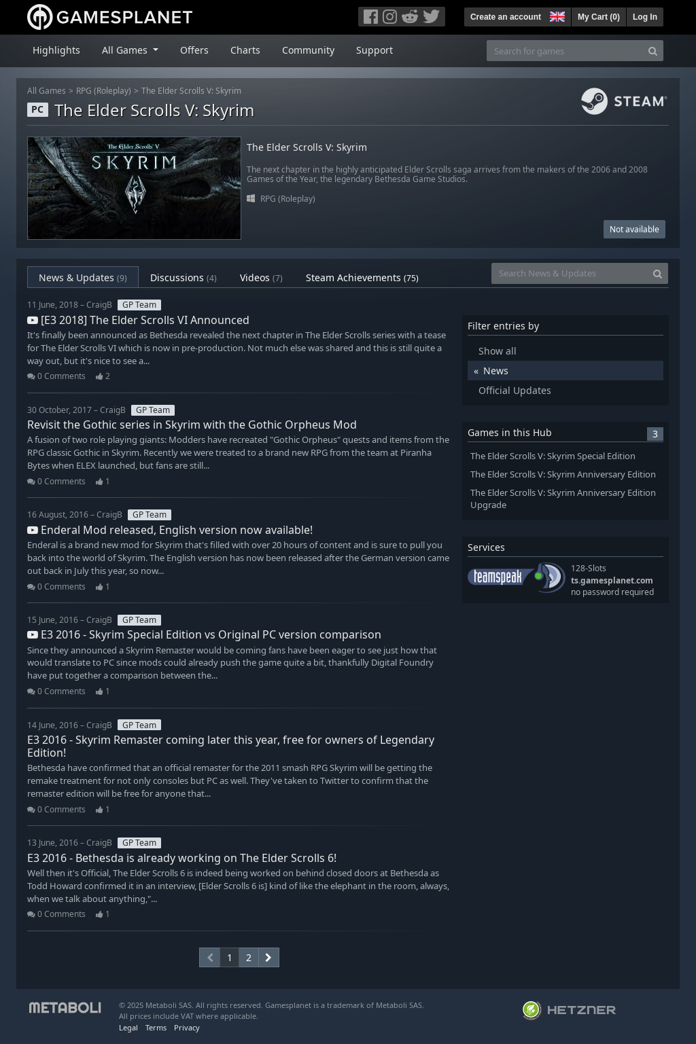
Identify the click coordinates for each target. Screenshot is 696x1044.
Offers (194, 49)
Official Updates (514, 390)
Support (374, 49)
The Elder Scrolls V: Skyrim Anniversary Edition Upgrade (563, 499)
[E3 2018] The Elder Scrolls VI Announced (138, 319)
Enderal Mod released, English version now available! (170, 529)
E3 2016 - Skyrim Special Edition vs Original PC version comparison (204, 634)
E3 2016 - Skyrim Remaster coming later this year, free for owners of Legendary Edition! (230, 746)
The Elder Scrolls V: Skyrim (191, 91)
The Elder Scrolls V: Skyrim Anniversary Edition (563, 474)
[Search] (652, 50)
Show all (497, 350)
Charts (245, 49)
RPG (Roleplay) (103, 91)
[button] (556, 15)
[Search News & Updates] (569, 273)
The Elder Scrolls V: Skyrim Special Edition (553, 456)
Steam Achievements (362, 277)
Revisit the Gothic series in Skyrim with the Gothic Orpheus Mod (192, 424)
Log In (645, 17)
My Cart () (599, 17)
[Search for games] (565, 50)
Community (308, 49)
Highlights (56, 49)
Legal (128, 1027)
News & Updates (83, 277)
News (495, 370)
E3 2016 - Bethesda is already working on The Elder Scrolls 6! (181, 857)
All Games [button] (126, 49)
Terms (156, 1027)
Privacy (187, 1027)
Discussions (183, 277)
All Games (46, 91)
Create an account (505, 17)
